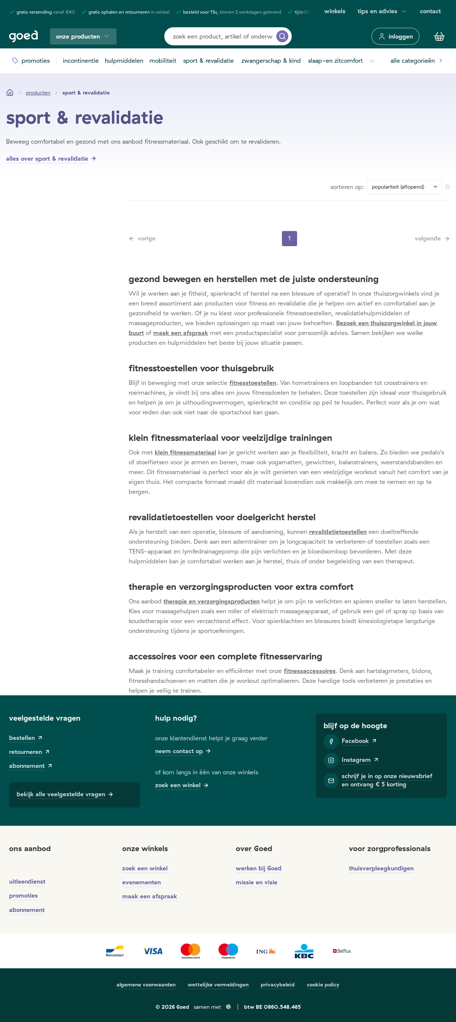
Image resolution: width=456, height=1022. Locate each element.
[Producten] (38, 92)
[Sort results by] (404, 186)
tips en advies (383, 11)
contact (430, 11)
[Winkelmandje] (439, 36)
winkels (335, 11)
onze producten (83, 36)
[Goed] (23, 36)
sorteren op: (347, 187)
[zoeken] (282, 36)
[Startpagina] (10, 92)
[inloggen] (395, 36)
